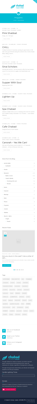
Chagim (7, 218)
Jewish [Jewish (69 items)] (18, 293)
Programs (13, 30)
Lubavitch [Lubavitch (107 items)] (13, 296)
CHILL (5, 47)
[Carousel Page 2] (15, 269)
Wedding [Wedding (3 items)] (24, 314)
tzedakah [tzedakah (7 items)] (17, 314)
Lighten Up (8, 96)
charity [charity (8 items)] (12, 282)
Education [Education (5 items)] (12, 289)
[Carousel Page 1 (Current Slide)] (14, 269)
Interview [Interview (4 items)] (5, 293)
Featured (4, 30)
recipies (6, 209)
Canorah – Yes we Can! (14, 142)
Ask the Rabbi (7, 163)
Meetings (6, 194)
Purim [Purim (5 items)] (30, 300)
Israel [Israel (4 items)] (11, 293)
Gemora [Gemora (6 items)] (19, 289)
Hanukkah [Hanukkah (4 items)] (26, 289)
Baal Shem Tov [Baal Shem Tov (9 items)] (15, 279)
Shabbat (19, 30)
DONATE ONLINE (8, 389)
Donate (5, 169)
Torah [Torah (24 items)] (11, 314)
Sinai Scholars (9, 66)
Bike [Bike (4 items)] (23, 279)
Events (21, 93)
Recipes (9, 183)
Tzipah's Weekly (9, 178)
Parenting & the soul (12, 181)
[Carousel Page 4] (19, 269)
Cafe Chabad (9, 126)
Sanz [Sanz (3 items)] (13, 307)
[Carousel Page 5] (21, 269)
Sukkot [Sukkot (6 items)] (31, 310)
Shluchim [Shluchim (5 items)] (19, 310)
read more (7, 38)
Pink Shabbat (9, 33)
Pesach (8, 221)
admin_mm (12, 44)
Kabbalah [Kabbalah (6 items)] (5, 296)
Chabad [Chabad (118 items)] (28, 279)
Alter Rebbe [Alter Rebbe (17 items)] (6, 279)
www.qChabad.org (31, 401)
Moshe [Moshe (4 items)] (4, 300)
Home (14, 20)
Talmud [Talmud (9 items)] (5, 314)
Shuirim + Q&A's (8, 216)
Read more (7, 265)
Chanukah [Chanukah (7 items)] (5, 282)
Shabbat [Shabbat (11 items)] (5, 310)
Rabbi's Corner (9, 175)
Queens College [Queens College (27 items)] (14, 303)
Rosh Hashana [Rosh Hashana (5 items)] (6, 307)
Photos (12, 139)
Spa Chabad (9, 109)
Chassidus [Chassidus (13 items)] (25, 286)
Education (4, 63)
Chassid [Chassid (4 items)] (19, 282)
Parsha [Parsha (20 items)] (11, 300)
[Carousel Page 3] (17, 269)
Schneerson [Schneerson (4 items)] (20, 307)
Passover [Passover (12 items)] (17, 300)
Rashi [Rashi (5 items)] (22, 303)
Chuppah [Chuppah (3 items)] (5, 289)
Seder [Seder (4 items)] (26, 307)
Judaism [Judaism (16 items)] (24, 293)
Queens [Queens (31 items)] (5, 303)
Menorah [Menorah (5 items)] (21, 296)
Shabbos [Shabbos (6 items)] (12, 310)
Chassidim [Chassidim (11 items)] (17, 286)
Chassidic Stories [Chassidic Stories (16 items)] (7, 286)
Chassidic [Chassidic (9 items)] (25, 282)
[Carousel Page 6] (22, 269)
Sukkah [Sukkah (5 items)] (25, 310)
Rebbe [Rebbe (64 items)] (28, 304)
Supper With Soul (11, 82)
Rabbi (14, 28)
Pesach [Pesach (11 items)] (24, 300)
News (8, 30)
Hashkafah (8, 166)
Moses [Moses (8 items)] (28, 296)
